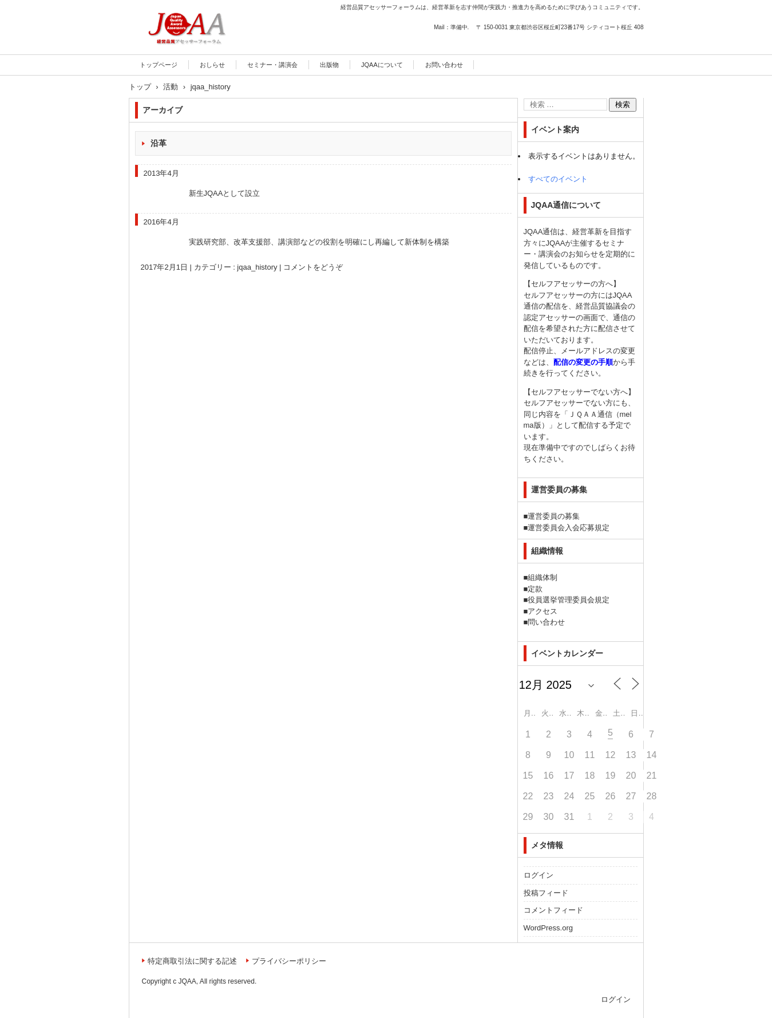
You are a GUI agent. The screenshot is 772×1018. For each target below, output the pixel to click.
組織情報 (547, 550)
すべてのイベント (558, 179)
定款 (535, 589)
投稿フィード (546, 893)
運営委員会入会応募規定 (568, 527)
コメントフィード (553, 910)
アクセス (542, 611)
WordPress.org (548, 928)
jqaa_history (257, 267)
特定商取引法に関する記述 (192, 961)
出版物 (329, 64)
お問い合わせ (444, 64)
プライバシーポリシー (289, 961)
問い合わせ (546, 622)
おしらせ (212, 64)
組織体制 (542, 577)
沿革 (159, 143)
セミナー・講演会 (272, 64)
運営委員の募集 (554, 516)
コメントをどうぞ (313, 267)
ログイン (538, 875)
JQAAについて (382, 64)
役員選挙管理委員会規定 (568, 599)
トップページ (158, 64)
